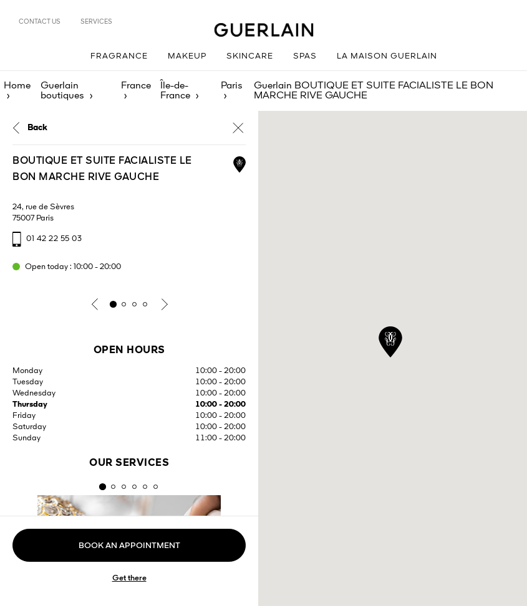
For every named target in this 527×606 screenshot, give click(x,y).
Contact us (39, 22)
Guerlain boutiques (62, 91)
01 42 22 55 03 (54, 239)
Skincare (249, 56)
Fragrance (119, 56)
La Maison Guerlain (387, 56)
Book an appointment (129, 546)
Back (37, 127)
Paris (232, 86)
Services (96, 22)
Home (17, 86)
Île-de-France (175, 91)
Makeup (187, 56)
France (136, 86)
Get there (129, 578)
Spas (305, 56)
